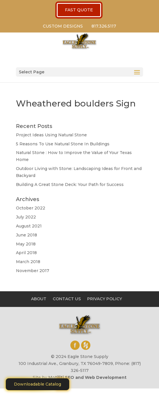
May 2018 (26, 244)
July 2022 (26, 217)
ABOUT (38, 298)
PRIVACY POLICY (104, 298)
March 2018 (28, 261)
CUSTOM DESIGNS (63, 26)
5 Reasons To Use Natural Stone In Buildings (62, 144)
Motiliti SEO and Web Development (87, 377)
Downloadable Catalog (37, 384)
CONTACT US (67, 298)
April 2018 (26, 252)
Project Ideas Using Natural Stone (51, 135)
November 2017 (32, 270)
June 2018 (26, 235)
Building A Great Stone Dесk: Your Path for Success (70, 184)
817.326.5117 (104, 26)
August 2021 (29, 226)
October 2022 (30, 208)
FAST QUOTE (79, 9)
